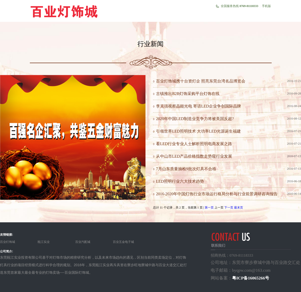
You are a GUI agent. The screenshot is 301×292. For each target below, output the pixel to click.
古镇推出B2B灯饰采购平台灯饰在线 (187, 93)
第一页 (209, 207)
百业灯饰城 (7, 242)
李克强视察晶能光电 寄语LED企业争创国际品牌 (198, 106)
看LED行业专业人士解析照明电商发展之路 (194, 144)
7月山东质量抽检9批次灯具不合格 (186, 169)
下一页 (228, 207)
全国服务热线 (239, 6)
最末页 (238, 207)
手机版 (266, 6)
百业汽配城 (82, 242)
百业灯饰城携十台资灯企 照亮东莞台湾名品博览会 (200, 81)
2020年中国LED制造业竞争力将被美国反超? (195, 119)
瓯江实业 (44, 242)
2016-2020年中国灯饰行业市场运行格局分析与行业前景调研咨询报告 (217, 194)
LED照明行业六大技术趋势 (180, 181)
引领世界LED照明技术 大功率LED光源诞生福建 (198, 131)
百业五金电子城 (123, 242)
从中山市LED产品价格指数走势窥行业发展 (194, 156)
